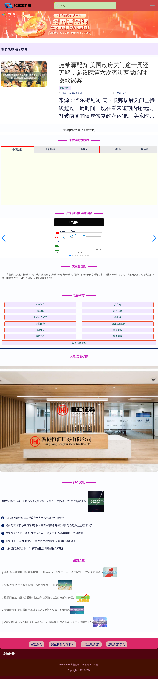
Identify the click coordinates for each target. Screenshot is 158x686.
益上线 (40, 311)
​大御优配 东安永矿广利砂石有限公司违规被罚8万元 (35, 548)
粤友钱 (117, 317)
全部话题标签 (79, 342)
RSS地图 (84, 664)
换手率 (145, 149)
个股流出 (116, 149)
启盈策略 (117, 311)
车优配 (40, 330)
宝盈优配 (36, 644)
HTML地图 (94, 664)
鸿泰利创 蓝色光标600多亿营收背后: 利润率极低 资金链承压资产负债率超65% (48, 622)
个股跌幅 (50, 149)
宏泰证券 (40, 304)
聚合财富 (117, 336)
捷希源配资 (65, 88)
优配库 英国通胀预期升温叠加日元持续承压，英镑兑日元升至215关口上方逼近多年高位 (53, 572)
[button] (4, 238)
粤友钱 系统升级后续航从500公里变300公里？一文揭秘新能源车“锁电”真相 (44, 501)
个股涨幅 (17, 149)
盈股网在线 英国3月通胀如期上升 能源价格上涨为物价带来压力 (40, 597)
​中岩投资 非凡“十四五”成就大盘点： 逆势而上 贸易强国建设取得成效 (44, 533)
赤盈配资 (40, 323)
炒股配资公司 (116, 644)
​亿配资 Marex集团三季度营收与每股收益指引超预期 (35, 517)
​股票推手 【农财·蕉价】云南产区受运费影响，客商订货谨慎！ (41, 541)
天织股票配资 (40, 317)
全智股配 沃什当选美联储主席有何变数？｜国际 (31, 584)
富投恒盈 (40, 336)
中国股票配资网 (117, 323)
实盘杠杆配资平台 (62, 644)
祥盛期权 (117, 330)
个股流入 (83, 149)
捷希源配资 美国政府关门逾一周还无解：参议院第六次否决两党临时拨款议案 (103, 73)
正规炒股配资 (91, 644)
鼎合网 (117, 304)
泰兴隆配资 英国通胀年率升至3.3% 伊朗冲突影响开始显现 (37, 609)
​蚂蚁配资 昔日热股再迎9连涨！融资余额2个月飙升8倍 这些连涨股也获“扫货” (49, 525)
